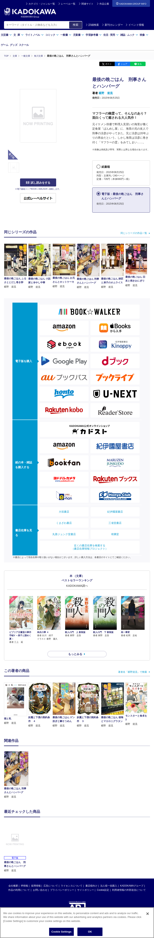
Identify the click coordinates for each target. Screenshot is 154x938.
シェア (124, 64)
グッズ (13, 44)
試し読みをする (38, 182)
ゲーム (4, 44)
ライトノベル (34, 34)
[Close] (147, 913)
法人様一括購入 (108, 878)
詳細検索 (92, 24)
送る (139, 64)
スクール (24, 44)
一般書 (65, 34)
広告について (51, 878)
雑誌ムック (129, 34)
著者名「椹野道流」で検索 (132, 664)
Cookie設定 (103, 882)
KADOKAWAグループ (131, 878)
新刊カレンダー (112, 24)
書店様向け (91, 878)
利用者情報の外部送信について (129, 882)
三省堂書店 (115, 522)
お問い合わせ (40, 882)
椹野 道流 (106, 93)
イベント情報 (135, 24)
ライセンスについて (71, 878)
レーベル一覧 (68, 3)
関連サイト (87, 3)
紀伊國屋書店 (115, 511)
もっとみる (75, 646)
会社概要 (13, 878)
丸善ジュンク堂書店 (64, 534)
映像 (144, 34)
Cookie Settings (61, 931)
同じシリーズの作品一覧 (134, 233)
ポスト (108, 64)
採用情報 (36, 878)
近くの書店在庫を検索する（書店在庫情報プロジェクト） (89, 547)
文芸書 (6, 34)
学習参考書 (94, 34)
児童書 (78, 34)
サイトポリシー (85, 882)
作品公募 (104, 3)
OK (90, 931)
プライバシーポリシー (62, 882)
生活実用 (111, 34)
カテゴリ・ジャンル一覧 (41, 3)
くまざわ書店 (64, 522)
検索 (75, 24)
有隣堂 (115, 534)
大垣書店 (64, 511)
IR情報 (24, 878)
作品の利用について (19, 882)
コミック (52, 34)
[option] (16, 768)
